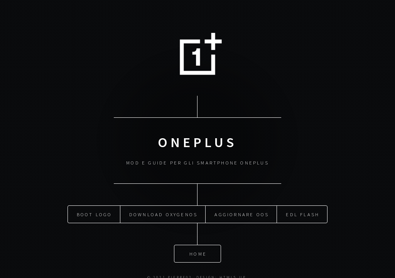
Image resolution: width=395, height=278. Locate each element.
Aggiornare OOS (241, 213)
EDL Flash (302, 213)
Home (198, 253)
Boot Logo (94, 213)
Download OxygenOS (163, 213)
